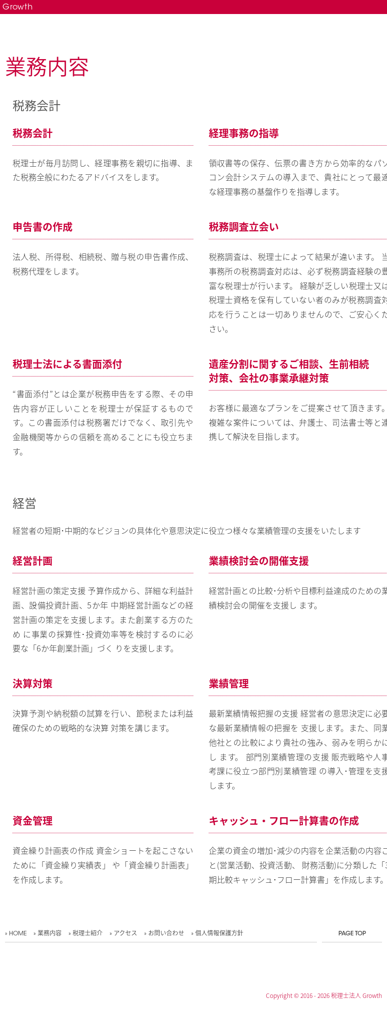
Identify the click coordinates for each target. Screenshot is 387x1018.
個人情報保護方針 (219, 934)
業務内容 (50, 934)
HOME (18, 934)
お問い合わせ (166, 934)
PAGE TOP (352, 934)
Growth (18, 8)
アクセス (125, 934)
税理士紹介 (88, 934)
